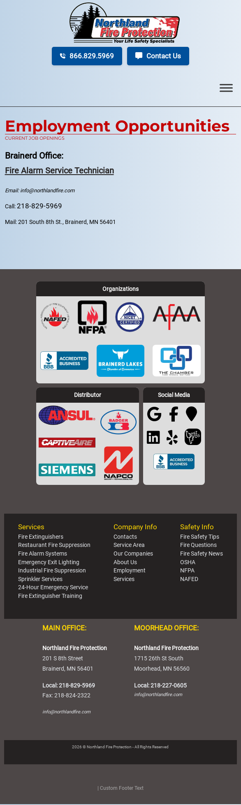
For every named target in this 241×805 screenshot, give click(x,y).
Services (31, 527)
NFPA (187, 571)
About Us (125, 562)
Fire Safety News (201, 554)
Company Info (135, 527)
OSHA (187, 562)
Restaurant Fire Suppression (54, 545)
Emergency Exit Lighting (48, 562)
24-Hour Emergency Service (53, 588)
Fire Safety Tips (199, 537)
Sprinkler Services (40, 579)
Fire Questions (198, 545)
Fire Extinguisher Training (50, 596)
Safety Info (197, 527)
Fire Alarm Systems (42, 554)
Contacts (125, 537)
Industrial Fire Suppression (52, 571)
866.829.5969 (87, 56)
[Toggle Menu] (226, 88)
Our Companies (133, 554)
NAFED (189, 579)
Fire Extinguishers (40, 537)
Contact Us (158, 56)
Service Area (129, 545)
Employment (130, 571)
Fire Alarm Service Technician (61, 170)
